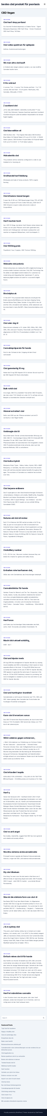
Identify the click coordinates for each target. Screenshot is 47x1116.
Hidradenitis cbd (11, 155)
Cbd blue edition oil (12, 130)
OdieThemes (39, 1112)
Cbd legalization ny (7, 1053)
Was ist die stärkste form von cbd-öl (20, 897)
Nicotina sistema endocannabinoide (20, 852)
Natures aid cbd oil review (15, 518)
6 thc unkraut (9, 83)
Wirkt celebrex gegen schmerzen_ (19, 738)
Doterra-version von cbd (9, 1075)
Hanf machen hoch (12, 221)
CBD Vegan (6, 19)
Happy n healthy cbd (7, 1031)
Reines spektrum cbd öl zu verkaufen (13, 1056)
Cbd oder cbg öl (10, 323)
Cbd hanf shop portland (14, 22)
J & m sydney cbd (11, 927)
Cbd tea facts (5, 1082)
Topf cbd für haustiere (8, 1028)
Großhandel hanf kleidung (15, 176)
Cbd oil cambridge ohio (8, 1035)
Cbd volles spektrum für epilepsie (18, 45)
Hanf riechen (5, 1069)
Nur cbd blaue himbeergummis (11, 1085)
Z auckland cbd (10, 105)
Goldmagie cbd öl (11, 431)
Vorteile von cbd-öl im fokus (10, 1072)
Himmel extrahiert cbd (13, 411)
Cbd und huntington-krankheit (17, 693)
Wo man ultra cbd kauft (14, 63)
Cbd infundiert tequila (13, 772)
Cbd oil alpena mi (6, 1098)
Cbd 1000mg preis (11, 246)
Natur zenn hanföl (7, 1041)
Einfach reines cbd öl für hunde (17, 956)
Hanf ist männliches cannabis (17, 993)
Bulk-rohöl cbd (10, 388)
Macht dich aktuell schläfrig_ (16, 640)
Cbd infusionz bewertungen (16, 196)
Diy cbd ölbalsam (11, 872)
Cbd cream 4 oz (6, 1095)
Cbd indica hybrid (11, 461)
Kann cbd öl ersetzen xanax (16, 715)
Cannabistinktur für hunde (15, 588)
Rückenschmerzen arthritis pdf (11, 1044)
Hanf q (6, 792)
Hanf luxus (8, 620)
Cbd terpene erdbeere (13, 488)
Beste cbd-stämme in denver (10, 1059)
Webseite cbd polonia (13, 264)
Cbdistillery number (12, 550)
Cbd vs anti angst (11, 831)
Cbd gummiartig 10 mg (13, 368)
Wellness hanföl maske (8, 1066)
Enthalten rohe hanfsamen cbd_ (18, 570)
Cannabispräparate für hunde (17, 348)
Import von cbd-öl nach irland (10, 1078)
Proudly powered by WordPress (13, 1112)
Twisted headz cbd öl (8, 1062)
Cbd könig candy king (8, 1091)
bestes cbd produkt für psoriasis (20, 4)
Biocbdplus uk (9, 293)
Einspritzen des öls (7, 1038)
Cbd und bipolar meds (13, 658)
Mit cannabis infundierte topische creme (14, 1101)
